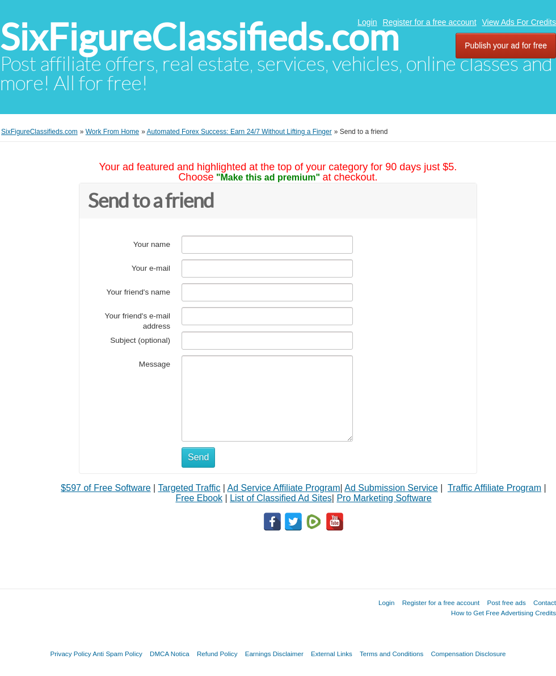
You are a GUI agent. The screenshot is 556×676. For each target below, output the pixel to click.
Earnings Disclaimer (274, 653)
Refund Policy (217, 653)
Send (198, 457)
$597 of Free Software (105, 488)
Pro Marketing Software (383, 498)
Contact (544, 602)
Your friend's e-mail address (137, 321)
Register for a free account (430, 22)
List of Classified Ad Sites (281, 498)
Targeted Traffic (189, 488)
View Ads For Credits (519, 22)
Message (154, 364)
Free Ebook (198, 498)
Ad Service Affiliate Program (284, 488)
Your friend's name (138, 292)
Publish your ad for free (506, 45)
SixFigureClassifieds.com (199, 37)
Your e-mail (151, 268)
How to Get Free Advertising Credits (503, 612)
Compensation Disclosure (468, 653)
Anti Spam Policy (117, 653)
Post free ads (506, 602)
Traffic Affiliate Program (494, 488)
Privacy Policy (70, 653)
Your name (151, 244)
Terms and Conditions (391, 653)
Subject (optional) (140, 340)
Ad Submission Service (391, 488)
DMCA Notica (169, 653)
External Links (331, 653)
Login (367, 22)
